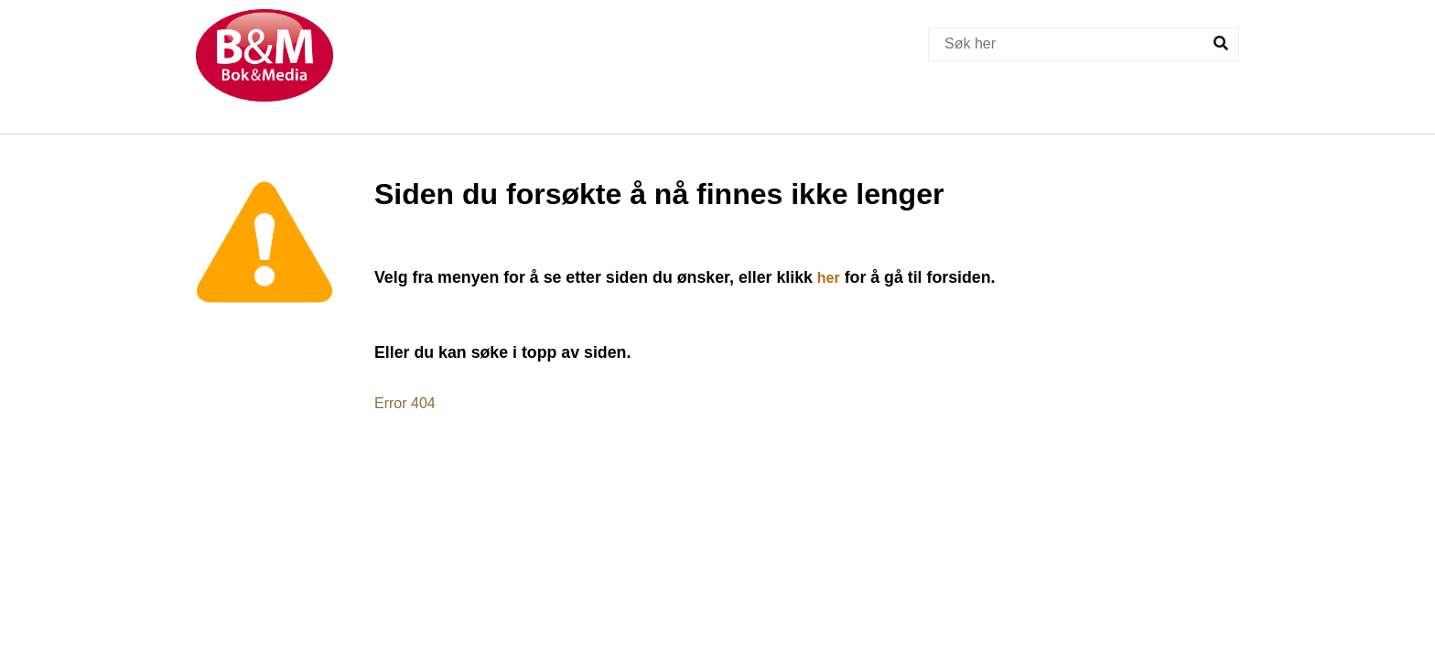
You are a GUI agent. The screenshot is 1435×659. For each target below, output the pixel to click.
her (828, 278)
